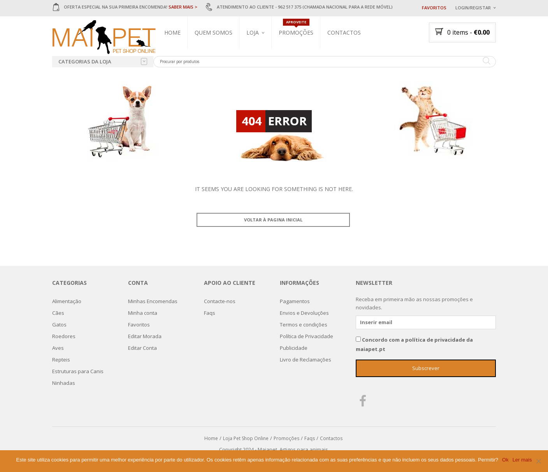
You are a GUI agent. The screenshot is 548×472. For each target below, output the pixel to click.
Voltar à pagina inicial (273, 220)
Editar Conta (142, 347)
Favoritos (434, 8)
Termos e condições (303, 324)
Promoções (296, 32)
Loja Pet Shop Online (246, 438)
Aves (58, 347)
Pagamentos (295, 301)
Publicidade (293, 347)
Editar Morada (145, 336)
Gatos (59, 324)
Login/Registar (473, 8)
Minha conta (142, 312)
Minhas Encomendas (152, 301)
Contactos (344, 32)
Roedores (64, 336)
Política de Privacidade (306, 336)
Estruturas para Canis (78, 371)
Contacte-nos (219, 301)
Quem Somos (213, 32)
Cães (58, 312)
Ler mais (522, 460)
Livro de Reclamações (305, 359)
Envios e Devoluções (304, 312)
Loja (252, 32)
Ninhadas (63, 382)
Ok (505, 460)
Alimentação (66, 301)
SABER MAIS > (183, 7)
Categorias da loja (102, 61)
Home (172, 32)
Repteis (61, 359)
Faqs (209, 312)
